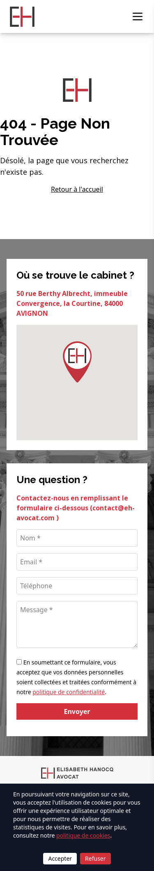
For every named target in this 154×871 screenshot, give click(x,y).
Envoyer (77, 711)
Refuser (95, 858)
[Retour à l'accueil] (22, 17)
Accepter (60, 858)
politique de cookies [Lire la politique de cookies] (83, 835)
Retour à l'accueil (77, 189)
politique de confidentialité (68, 692)
